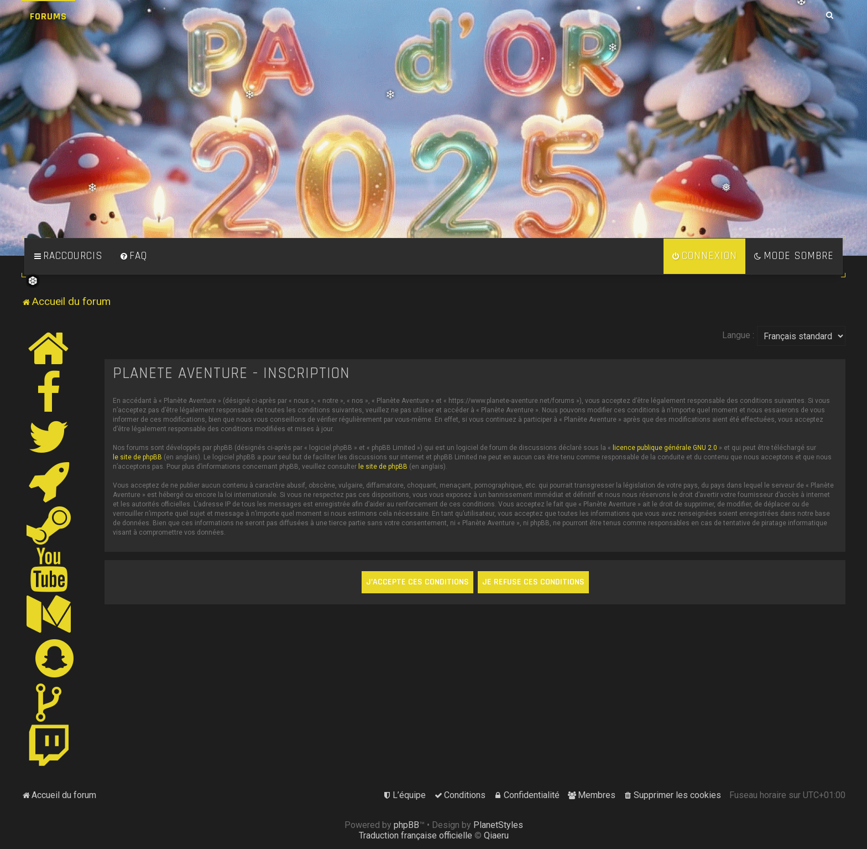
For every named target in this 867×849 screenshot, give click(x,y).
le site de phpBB (137, 457)
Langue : (738, 335)
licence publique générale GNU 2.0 (665, 448)
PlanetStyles (498, 825)
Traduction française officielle (415, 835)
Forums (48, 16)
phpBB (406, 825)
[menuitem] (133, 256)
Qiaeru (496, 835)
